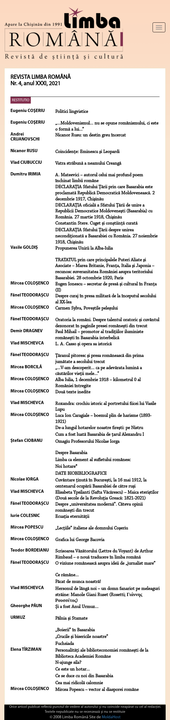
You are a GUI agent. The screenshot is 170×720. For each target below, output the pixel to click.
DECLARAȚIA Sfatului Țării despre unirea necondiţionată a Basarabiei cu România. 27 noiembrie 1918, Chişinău (106, 236)
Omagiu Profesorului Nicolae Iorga (87, 441)
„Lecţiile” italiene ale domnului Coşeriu (91, 528)
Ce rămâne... (67, 575)
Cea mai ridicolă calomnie (79, 683)
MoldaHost (111, 717)
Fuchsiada (64, 643)
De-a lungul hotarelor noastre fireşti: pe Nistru (99, 428)
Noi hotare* (66, 466)
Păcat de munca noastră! (78, 581)
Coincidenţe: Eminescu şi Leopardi (87, 152)
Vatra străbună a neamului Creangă (88, 163)
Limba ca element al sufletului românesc (92, 460)
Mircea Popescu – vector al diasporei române (97, 689)
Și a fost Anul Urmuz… (77, 607)
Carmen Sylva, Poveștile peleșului (86, 308)
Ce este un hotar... (72, 669)
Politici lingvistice (71, 111)
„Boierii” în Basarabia (75, 630)
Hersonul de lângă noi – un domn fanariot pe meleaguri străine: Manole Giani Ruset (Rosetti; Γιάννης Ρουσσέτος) (107, 594)
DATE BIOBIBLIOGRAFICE (81, 473)
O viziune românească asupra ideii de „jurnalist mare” (105, 563)
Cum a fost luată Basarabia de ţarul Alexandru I (99, 434)
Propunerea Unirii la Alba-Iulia (84, 248)
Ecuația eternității (72, 516)
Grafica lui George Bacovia (79, 540)
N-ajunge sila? (68, 662)
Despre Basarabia (71, 453)
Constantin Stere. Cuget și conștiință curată (96, 223)
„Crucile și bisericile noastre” (81, 636)
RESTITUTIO (20, 100)
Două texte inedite (72, 392)
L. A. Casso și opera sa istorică (83, 344)
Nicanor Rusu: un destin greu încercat (90, 135)
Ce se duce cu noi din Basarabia (84, 676)
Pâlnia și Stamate (71, 618)
